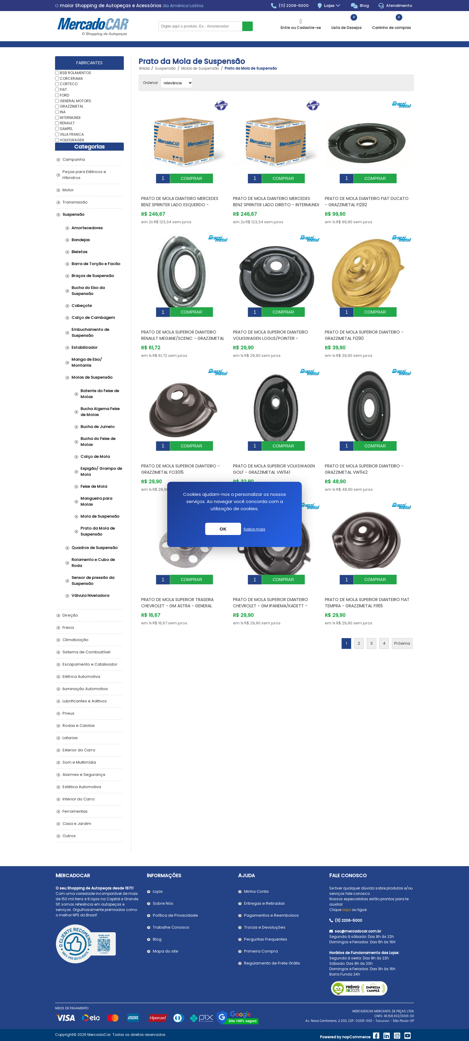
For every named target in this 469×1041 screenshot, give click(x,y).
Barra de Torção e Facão (95, 264)
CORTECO (68, 83)
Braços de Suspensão (92, 276)
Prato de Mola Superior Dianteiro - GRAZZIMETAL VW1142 (364, 456)
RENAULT (67, 123)
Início (144, 68)
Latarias (70, 738)
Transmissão (75, 202)
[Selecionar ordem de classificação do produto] (176, 82)
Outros (69, 836)
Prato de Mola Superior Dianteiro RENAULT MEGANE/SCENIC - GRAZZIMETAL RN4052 (182, 329)
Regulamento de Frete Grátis (272, 963)
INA (63, 111)
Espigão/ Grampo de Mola (101, 471)
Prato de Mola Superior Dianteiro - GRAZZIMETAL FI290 (364, 326)
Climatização (76, 640)
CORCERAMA (71, 78)
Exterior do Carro (79, 750)
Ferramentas (75, 811)
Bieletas (79, 252)
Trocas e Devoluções (264, 927)
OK (223, 528)
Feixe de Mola (93, 486)
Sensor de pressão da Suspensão (92, 580)
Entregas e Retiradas (264, 903)
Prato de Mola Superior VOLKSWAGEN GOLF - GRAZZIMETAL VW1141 (274, 456)
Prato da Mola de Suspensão (97, 531)
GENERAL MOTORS (75, 100)
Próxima (402, 625)
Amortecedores (87, 228)
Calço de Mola (95, 456)
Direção (70, 615)
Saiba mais (254, 529)
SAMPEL (66, 128)
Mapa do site (165, 951)
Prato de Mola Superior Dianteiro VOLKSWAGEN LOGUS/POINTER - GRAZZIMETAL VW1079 (270, 329)
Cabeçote (81, 305)
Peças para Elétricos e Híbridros (84, 175)
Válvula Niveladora (90, 595)
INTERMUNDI (70, 117)
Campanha (74, 159)
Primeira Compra (261, 951)
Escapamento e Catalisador (90, 664)
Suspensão (73, 214)
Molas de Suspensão (91, 377)
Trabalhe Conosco (171, 927)
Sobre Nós (163, 903)
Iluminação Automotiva (85, 689)
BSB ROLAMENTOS (75, 72)
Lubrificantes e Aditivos (85, 701)
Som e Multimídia (79, 762)
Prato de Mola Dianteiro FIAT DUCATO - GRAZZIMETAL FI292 (367, 197)
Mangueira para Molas (96, 501)
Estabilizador (84, 347)
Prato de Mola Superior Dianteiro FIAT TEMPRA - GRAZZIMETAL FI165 (367, 585)
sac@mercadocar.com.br (355, 931)
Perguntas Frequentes (265, 939)
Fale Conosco (348, 875)
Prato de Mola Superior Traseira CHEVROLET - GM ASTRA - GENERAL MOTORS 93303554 (177, 588)
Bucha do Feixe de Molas (97, 441)
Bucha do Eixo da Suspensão (88, 290)
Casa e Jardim (77, 823)
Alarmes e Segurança (84, 774)
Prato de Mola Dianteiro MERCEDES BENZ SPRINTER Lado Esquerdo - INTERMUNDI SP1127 (179, 200)
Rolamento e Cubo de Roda (93, 562)
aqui (346, 909)
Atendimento (395, 6)
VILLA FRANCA (72, 134)
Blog (360, 6)
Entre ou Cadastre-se (301, 27)
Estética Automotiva (82, 787)
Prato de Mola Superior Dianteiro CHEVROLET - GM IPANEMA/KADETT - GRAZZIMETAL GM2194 (270, 588)
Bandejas (80, 240)
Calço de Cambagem (93, 317)
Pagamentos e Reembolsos (271, 915)
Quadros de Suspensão (94, 548)
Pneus (68, 713)
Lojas (333, 6)
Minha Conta (256, 891)
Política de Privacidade (175, 915)
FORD (64, 95)
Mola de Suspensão (99, 516)
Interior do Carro (79, 799)
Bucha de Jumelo (97, 426)
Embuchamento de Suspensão (90, 332)
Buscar (247, 26)
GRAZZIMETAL (71, 106)
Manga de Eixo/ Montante (86, 362)
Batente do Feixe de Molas (99, 394)
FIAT (63, 89)
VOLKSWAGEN (72, 139)
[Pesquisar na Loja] (200, 26)
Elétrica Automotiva (81, 676)
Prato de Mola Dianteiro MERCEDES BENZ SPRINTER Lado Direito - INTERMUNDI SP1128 (276, 200)
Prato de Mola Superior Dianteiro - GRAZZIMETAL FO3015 (180, 456)
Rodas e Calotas (79, 725)
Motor (68, 190)
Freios (68, 627)
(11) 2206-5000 (290, 6)
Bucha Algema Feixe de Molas (100, 412)
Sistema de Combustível (86, 652)
